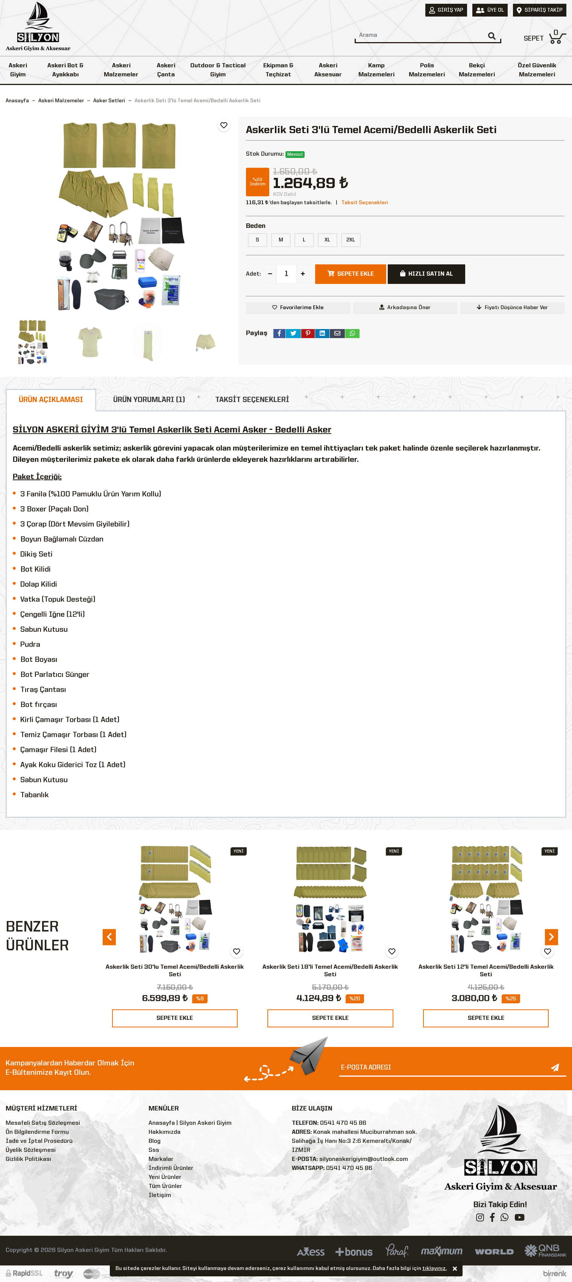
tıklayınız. (434, 1268)
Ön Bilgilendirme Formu (37, 1132)
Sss (154, 1150)
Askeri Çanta (166, 70)
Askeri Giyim (18, 70)
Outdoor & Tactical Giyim (218, 70)
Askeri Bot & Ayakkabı (65, 70)
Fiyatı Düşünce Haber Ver (512, 307)
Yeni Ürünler (165, 1177)
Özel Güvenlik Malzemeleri (537, 70)
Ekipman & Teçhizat (278, 70)
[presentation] (109, 937)
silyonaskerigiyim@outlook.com (363, 1159)
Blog (155, 1141)
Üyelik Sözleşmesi (31, 1150)
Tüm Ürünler (165, 1186)
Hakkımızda (165, 1132)
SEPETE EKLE (174, 1018)
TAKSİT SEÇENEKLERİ (252, 400)
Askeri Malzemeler (121, 70)
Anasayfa (17, 100)
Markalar (161, 1159)
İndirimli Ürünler (171, 1168)
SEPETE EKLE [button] (351, 273)
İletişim (160, 1195)
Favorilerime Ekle (301, 307)
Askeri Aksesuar (328, 70)
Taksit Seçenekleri (364, 202)
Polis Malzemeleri (427, 70)
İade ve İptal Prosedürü (39, 1141)
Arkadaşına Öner (405, 307)
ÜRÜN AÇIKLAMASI (51, 400)
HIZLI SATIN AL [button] (426, 273)
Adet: (253, 274)
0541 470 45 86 (343, 1123)
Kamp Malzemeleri (376, 70)
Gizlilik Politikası (28, 1159)
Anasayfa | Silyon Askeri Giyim (190, 1123)
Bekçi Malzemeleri (477, 70)
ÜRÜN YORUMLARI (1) (149, 400)
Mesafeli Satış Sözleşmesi (43, 1123)
